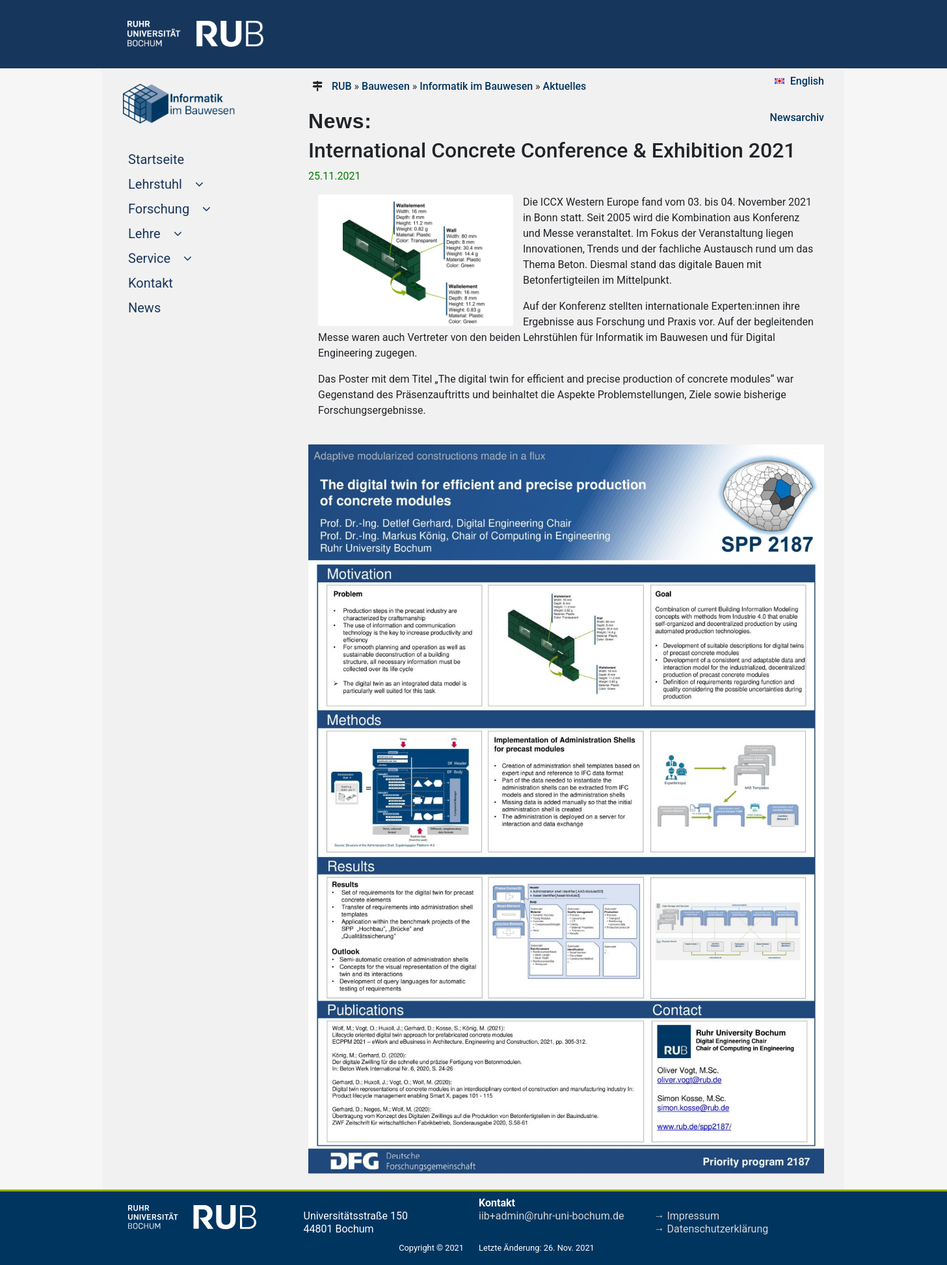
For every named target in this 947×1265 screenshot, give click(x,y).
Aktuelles (565, 86)
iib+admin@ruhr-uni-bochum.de (551, 1216)
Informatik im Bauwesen (476, 86)
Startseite (180, 158)
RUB (342, 86)
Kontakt (175, 282)
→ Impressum (686, 1216)
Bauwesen (386, 86)
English (807, 81)
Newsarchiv (797, 117)
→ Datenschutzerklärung (711, 1229)
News (169, 306)
